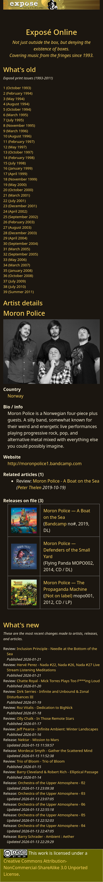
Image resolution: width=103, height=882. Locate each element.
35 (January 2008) (17, 270)
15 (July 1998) (14, 163)
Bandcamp (56, 524)
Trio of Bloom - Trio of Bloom (41, 761)
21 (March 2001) (16, 195)
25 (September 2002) (20, 216)
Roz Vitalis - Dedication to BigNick (45, 707)
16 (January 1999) (17, 168)
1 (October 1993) (17, 87)
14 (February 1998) (19, 157)
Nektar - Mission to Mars (38, 739)
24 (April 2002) (15, 211)
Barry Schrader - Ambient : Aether (46, 836)
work (43, 853)
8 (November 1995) (19, 125)
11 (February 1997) (19, 141)
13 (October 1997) (18, 152)
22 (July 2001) (14, 200)
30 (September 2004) (20, 243)
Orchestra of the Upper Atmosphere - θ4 (51, 825)
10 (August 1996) (17, 136)
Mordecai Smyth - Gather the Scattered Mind (55, 750)
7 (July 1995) (13, 120)
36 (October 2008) (18, 275)
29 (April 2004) (15, 238)
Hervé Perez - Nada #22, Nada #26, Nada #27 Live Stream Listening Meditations (53, 667)
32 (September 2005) (20, 254)
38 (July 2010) (14, 286)
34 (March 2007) (16, 265)
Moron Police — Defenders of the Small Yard (66, 549)
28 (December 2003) (20, 232)
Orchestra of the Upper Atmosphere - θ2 (51, 782)
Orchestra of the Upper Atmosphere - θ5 (51, 814)
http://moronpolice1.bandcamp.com (45, 463)
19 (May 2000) (15, 184)
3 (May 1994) (13, 98)
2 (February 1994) (17, 93)
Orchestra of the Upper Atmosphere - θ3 (51, 793)
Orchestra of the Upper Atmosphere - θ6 (51, 804)
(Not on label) (58, 596)
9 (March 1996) (15, 130)
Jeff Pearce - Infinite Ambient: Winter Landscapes (57, 729)
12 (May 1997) (15, 147)
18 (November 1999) (20, 179)
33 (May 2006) (15, 259)
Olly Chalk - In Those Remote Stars (45, 718)
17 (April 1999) (15, 173)
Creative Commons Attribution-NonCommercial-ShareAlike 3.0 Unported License (46, 867)
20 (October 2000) (18, 189)
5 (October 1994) (17, 109)
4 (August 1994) (16, 103)
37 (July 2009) (14, 281)
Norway (15, 396)
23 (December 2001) (20, 205)
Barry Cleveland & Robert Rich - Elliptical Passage (57, 771)
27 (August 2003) (17, 227)
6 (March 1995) (15, 114)
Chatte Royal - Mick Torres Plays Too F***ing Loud (58, 680)
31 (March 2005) (16, 248)
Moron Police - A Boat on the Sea (66, 481)
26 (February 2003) (19, 221)
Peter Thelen (30, 487)
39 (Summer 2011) (18, 291)
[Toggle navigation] (17, 17)
